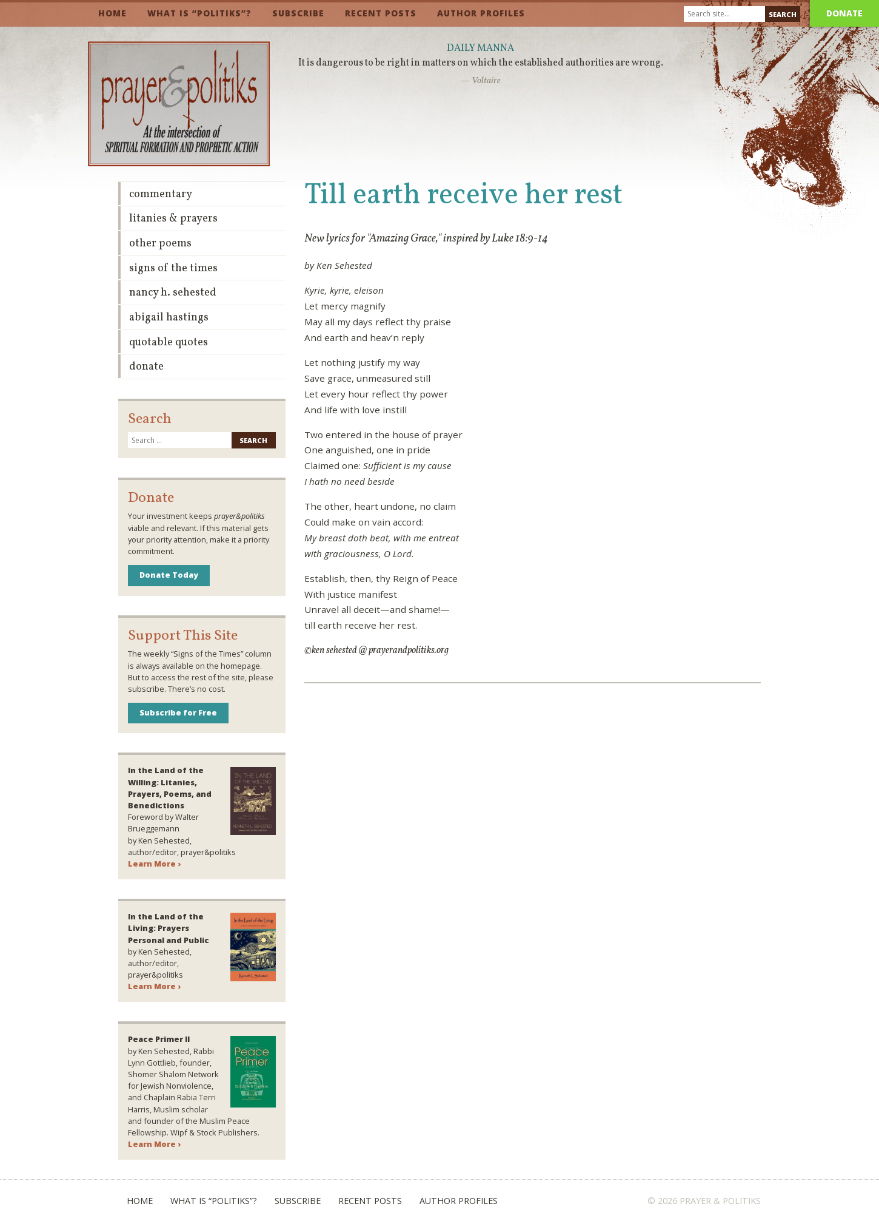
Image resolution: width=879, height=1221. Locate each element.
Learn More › (154, 863)
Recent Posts (380, 13)
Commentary (160, 194)
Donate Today (168, 574)
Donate (844, 13)
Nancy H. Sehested (172, 292)
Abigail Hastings (169, 317)
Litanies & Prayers (173, 218)
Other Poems (160, 243)
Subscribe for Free (178, 712)
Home (112, 13)
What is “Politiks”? (199, 13)
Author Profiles (481, 13)
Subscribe (298, 13)
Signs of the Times (173, 268)
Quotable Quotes (168, 342)
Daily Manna (480, 48)
